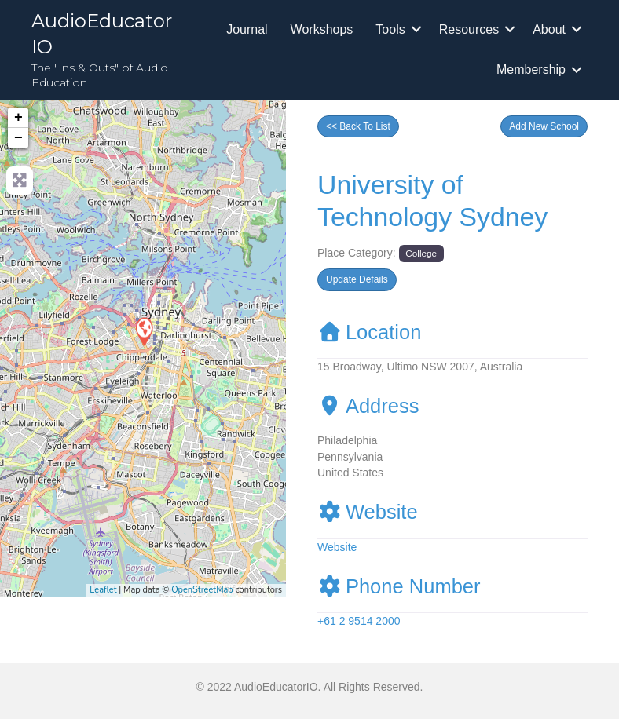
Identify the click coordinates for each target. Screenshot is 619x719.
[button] (544, 126)
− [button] (18, 138)
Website (367, 512)
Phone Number (399, 586)
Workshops (322, 29)
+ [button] (18, 117)
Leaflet (103, 590)
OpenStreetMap (202, 590)
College (421, 253)
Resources (469, 29)
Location (369, 332)
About (549, 29)
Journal (246, 29)
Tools (390, 29)
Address (368, 406)
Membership (531, 69)
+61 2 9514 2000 (359, 621)
